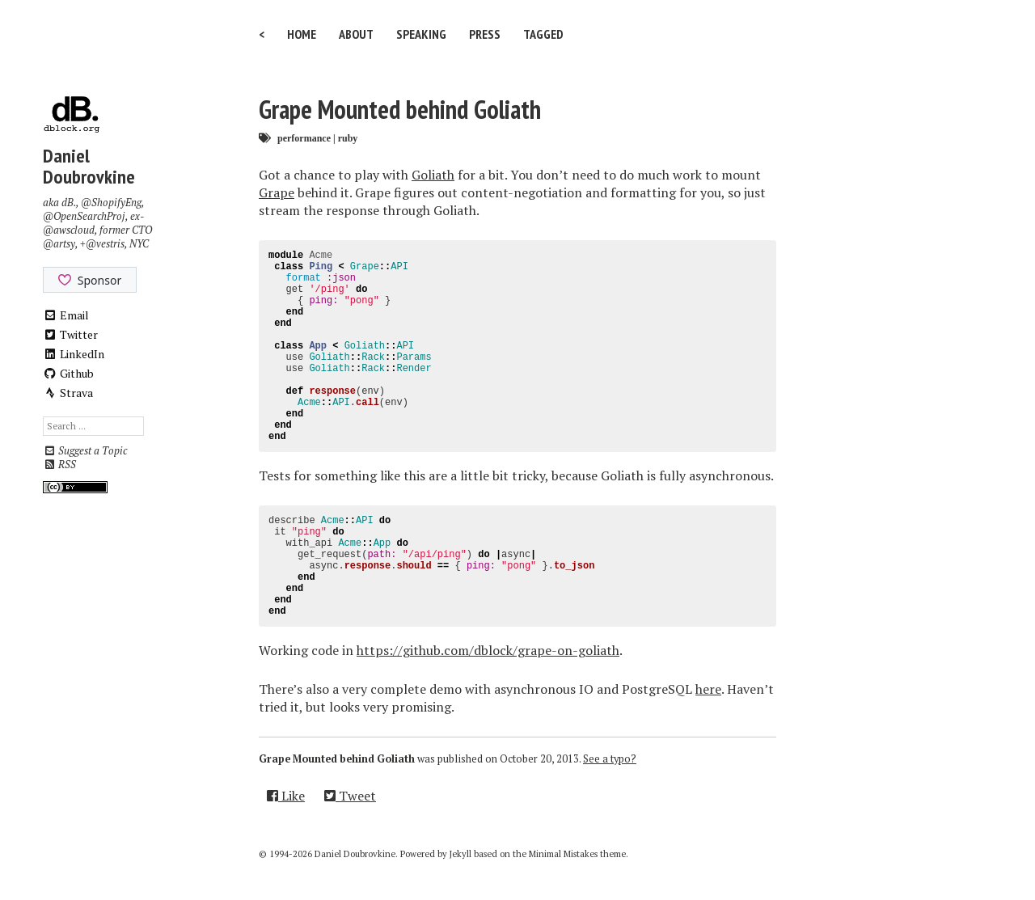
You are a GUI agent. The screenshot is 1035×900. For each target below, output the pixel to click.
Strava (68, 392)
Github (68, 373)
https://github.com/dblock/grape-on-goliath (488, 650)
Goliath (433, 175)
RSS (59, 464)
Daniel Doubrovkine (89, 166)
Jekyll (460, 854)
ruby (348, 138)
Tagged (543, 34)
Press (485, 34)
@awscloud (69, 230)
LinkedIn (73, 353)
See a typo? (609, 759)
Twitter (70, 334)
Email (66, 315)
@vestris (105, 244)
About (356, 34)
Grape (276, 192)
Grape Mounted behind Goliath (400, 109)
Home (301, 34)
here (708, 689)
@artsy (59, 244)
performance (304, 138)
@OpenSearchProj (84, 216)
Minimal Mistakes (563, 854)
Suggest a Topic (85, 451)
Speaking (421, 34)
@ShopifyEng (111, 202)
